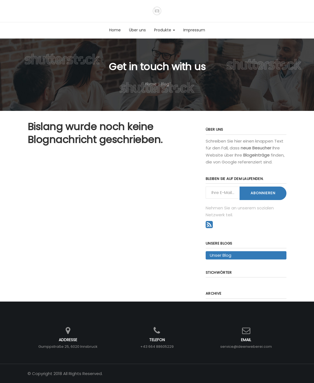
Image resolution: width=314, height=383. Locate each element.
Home (151, 84)
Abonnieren (263, 193)
